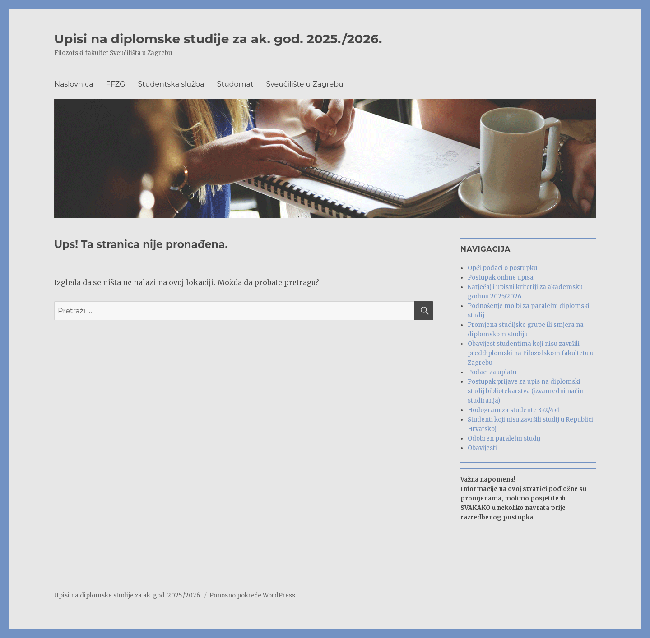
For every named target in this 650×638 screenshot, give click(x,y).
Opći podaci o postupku (502, 268)
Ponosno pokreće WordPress (252, 595)
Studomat (235, 84)
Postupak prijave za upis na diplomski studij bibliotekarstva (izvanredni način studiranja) (526, 391)
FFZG (115, 84)
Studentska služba (171, 84)
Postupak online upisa (501, 277)
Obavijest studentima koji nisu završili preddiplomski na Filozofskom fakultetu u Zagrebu (531, 353)
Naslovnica (73, 84)
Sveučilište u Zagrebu (304, 84)
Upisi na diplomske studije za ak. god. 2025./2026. (218, 38)
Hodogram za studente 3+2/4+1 (513, 410)
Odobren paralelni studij (504, 438)
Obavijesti (482, 448)
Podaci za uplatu (492, 372)
